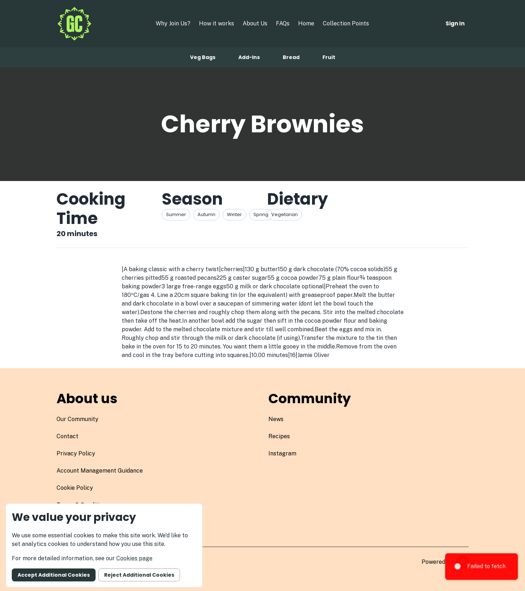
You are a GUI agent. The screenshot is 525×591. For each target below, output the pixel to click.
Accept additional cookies (54, 574)
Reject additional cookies (139, 574)
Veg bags (202, 57)
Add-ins (249, 57)
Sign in (455, 23)
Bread (291, 57)
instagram (282, 453)
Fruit (328, 57)
